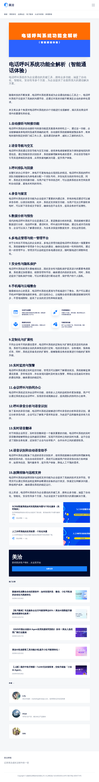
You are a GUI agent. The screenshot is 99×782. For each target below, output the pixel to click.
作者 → (11, 683)
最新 (5, 14)
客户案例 (29, 14)
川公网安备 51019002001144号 (56, 776)
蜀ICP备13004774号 (74, 776)
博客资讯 (12, 14)
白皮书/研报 (39, 14)
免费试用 (49, 569)
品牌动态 (21, 14)
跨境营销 (49, 14)
